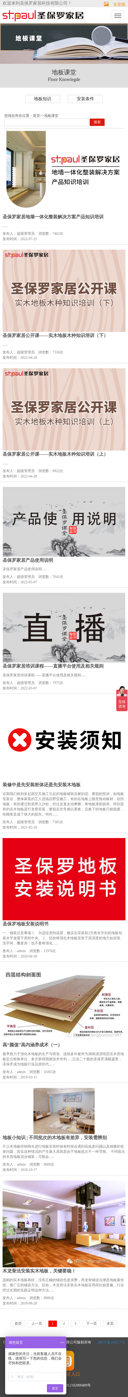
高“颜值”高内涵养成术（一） (32, 1044)
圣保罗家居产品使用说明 (28, 560)
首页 (36, 116)
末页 (110, 1323)
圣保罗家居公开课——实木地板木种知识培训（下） (55, 335)
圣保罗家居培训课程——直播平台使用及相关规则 (53, 666)
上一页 (36, 1323)
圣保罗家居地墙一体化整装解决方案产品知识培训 (53, 216)
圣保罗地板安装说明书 (25, 923)
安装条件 (85, 98)
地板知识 (42, 98)
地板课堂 (51, 116)
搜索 (97, 122)
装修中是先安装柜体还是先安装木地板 (42, 784)
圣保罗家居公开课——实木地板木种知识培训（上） (55, 454)
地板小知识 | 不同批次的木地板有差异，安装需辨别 (55, 1137)
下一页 (91, 1323)
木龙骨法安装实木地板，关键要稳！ (39, 1270)
